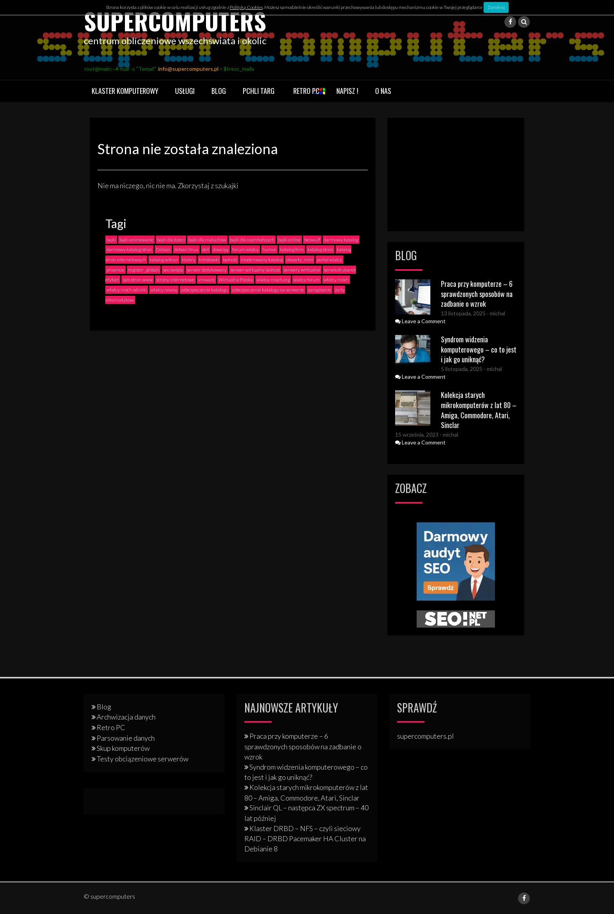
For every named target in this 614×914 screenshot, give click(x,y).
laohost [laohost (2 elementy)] (230, 259)
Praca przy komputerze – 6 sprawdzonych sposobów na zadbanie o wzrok (477, 293)
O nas (383, 91)
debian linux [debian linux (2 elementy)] (186, 249)
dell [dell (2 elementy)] (205, 249)
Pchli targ (258, 91)
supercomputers (176, 20)
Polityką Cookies (246, 7)
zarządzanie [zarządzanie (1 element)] (319, 289)
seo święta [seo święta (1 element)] (173, 269)
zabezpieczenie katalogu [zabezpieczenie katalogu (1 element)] (204, 289)
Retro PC (306, 91)
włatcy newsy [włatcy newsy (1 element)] (163, 289)
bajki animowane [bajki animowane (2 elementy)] (136, 239)
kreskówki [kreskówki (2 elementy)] (209, 259)
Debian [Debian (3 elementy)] (163, 249)
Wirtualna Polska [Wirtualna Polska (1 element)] (236, 279)
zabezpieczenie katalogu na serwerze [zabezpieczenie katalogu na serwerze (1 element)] (268, 289)
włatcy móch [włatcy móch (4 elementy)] (336, 279)
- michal (495, 312)
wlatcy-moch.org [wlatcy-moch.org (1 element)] (273, 279)
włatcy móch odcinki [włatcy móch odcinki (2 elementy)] (127, 289)
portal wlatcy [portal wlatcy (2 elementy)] (329, 259)
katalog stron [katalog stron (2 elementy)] (320, 249)
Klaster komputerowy (125, 91)
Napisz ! (347, 91)
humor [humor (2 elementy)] (269, 249)
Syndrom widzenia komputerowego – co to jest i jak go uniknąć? (478, 349)
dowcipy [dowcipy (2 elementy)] (221, 249)
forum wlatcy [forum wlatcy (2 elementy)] (245, 249)
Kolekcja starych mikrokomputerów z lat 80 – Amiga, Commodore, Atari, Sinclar (478, 410)
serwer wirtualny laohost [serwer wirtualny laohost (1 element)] (255, 269)
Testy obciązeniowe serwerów (142, 758)
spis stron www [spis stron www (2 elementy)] (138, 279)
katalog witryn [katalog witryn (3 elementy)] (164, 259)
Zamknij (496, 7)
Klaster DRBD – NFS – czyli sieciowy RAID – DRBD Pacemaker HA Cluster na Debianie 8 (305, 838)
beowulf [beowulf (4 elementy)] (312, 239)
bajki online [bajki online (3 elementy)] (289, 239)
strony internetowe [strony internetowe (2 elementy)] (175, 279)
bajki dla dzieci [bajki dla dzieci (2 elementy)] (171, 239)
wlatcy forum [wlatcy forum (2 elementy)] (306, 279)
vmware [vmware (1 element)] (206, 279)
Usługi (185, 91)
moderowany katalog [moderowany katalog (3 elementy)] (262, 259)
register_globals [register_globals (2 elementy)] (143, 269)
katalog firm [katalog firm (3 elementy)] (292, 249)
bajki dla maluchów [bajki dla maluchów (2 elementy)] (207, 239)
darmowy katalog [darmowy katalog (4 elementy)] (341, 239)
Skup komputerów (123, 748)
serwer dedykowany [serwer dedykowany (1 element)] (207, 269)
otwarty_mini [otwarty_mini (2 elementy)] (299, 259)
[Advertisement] (455, 174)
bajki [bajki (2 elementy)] (111, 239)
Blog (218, 91)
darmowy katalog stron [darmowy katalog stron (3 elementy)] (129, 249)
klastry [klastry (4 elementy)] (188, 259)
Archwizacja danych (126, 716)
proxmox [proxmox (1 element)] (116, 269)
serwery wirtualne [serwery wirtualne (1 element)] (302, 269)
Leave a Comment (420, 320)
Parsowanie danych (126, 737)
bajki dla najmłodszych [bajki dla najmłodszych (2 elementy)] (252, 239)
